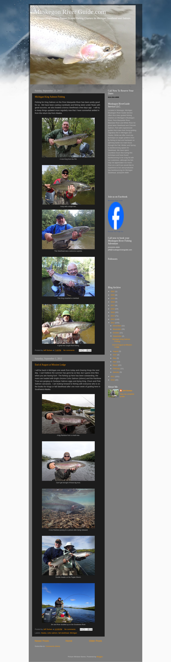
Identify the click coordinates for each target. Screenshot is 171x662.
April (115, 362)
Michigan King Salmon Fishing (50, 96)
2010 (113, 380)
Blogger (100, 657)
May (115, 358)
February (116, 369)
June (115, 355)
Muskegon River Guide (115, 200)
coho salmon (52, 633)
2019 (113, 298)
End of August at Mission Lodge (50, 364)
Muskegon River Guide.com (70, 11)
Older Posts (95, 640)
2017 (113, 305)
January (116, 372)
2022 (113, 291)
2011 (113, 376)
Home (69, 640)
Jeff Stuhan (127, 391)
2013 (113, 319)
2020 (113, 295)
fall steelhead (63, 633)
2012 (113, 323)
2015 (113, 312)
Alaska (43, 633)
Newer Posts (42, 640)
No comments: (69, 350)
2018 (113, 302)
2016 (113, 309)
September (117, 336)
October (116, 333)
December (117, 326)
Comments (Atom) (53, 646)
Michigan (73, 633)
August (116, 351)
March (115, 365)
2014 (113, 316)
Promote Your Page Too (115, 231)
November (117, 329)
